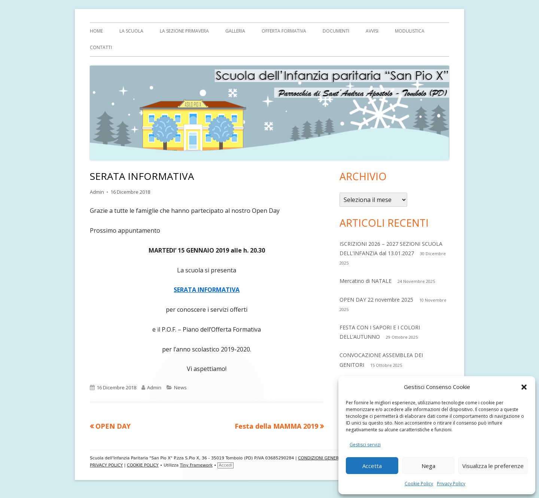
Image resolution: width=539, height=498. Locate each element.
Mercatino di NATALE (365, 280)
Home (96, 31)
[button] (524, 387)
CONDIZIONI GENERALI (321, 458)
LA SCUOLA (131, 31)
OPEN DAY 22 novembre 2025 (376, 299)
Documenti (336, 31)
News (180, 387)
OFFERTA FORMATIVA (284, 31)
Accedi (225, 465)
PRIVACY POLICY (106, 465)
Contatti (101, 47)
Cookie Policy (419, 483)
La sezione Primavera (184, 31)
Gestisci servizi (365, 444)
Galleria (235, 31)
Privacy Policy (451, 483)
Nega (428, 466)
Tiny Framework (196, 465)
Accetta (372, 466)
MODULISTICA (409, 31)
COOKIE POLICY (143, 465)
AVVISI (372, 31)
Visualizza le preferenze (493, 466)
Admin (97, 191)
